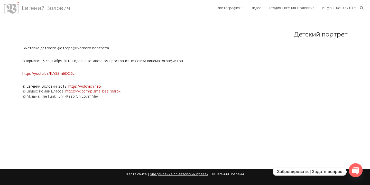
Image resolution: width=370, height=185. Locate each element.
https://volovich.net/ (84, 86)
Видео (256, 7)
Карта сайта (136, 174)
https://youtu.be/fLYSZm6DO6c (48, 73)
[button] (242, 8)
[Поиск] (362, 8)
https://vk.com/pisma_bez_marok (93, 91)
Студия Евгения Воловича (291, 7)
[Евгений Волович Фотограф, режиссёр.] (37, 8)
